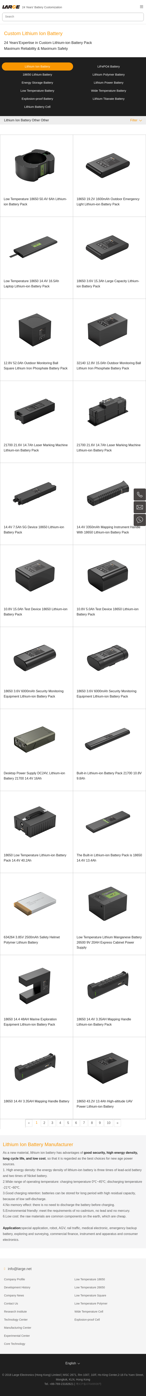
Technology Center (16, 1319)
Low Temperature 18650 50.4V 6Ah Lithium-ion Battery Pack (35, 201)
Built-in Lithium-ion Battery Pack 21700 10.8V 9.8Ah (109, 775)
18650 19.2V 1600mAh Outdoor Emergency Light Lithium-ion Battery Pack (108, 201)
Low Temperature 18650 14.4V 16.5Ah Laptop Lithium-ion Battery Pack (31, 283)
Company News (14, 1295)
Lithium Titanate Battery (109, 98)
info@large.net (20, 1269)
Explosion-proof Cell (87, 1319)
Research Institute (15, 1311)
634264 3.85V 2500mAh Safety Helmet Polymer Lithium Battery (32, 940)
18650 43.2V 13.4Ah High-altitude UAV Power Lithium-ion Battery (104, 1104)
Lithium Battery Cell (37, 106)
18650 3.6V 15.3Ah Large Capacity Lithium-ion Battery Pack (108, 283)
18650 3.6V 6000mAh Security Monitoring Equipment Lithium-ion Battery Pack (34, 693)
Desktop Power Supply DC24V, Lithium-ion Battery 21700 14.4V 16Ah (34, 775)
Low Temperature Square (90, 1295)
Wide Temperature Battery (108, 90)
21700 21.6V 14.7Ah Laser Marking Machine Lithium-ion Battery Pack (36, 447)
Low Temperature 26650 (90, 1287)
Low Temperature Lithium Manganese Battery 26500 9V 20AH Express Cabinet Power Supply (109, 942)
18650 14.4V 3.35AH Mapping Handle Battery (36, 1101)
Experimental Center (17, 1335)
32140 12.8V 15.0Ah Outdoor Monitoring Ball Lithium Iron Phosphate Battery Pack (109, 365)
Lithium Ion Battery (37, 66)
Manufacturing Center (17, 1327)
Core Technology (14, 1343)
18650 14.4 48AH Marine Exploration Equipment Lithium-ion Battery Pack (30, 1022)
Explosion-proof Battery (37, 98)
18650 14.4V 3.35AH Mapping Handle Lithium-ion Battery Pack (104, 1022)
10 (108, 1123)
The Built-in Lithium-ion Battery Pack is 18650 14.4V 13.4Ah (109, 857)
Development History (17, 1287)
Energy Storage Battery (37, 82)
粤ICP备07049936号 (89, 1384)
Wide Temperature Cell (89, 1311)
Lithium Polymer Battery (108, 74)
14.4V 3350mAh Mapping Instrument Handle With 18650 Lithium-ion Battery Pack (109, 529)
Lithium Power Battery (109, 82)
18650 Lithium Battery (37, 74)
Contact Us (11, 1303)
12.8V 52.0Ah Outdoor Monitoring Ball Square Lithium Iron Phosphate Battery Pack (36, 365)
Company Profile (14, 1279)
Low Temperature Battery (37, 90)
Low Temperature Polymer (91, 1303)
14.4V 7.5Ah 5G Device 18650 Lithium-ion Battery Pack (34, 529)
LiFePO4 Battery (108, 66)
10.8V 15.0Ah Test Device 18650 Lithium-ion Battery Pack (35, 611)
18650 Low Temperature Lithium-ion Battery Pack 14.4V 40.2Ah (35, 857)
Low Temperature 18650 (90, 1279)
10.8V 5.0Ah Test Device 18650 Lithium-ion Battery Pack (108, 611)
